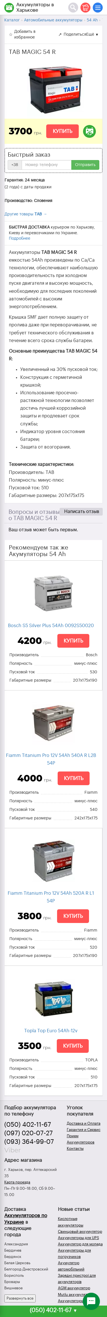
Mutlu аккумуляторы (76, 1294)
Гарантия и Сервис (83, 1130)
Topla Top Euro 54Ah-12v (51, 1031)
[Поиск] (73, 8)
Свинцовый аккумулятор (80, 1231)
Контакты (75, 1148)
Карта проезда (17, 1182)
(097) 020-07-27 (28, 1133)
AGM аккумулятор (74, 1288)
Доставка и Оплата (83, 1123)
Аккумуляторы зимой (77, 1301)
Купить (62, 131)
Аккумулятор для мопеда (80, 1244)
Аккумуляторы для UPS (78, 1238)
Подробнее (19, 239)
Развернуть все (20, 1298)
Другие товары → (26, 214)
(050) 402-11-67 (27, 1125)
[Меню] (98, 8)
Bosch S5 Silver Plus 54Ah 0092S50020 (51, 625)
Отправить (85, 165)
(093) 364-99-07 (29, 1142)
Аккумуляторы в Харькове (35, 7)
